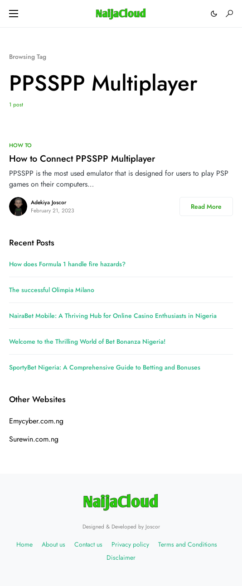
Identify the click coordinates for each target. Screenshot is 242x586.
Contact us (88, 544)
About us (53, 544)
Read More (206, 206)
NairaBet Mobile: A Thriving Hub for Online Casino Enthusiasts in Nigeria (113, 315)
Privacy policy (130, 544)
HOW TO (20, 145)
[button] (13, 13)
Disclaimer (121, 557)
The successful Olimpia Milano (51, 289)
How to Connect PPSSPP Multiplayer (82, 158)
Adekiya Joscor (48, 202)
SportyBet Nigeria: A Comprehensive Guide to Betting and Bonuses (104, 367)
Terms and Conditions (187, 544)
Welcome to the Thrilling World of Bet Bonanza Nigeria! (87, 341)
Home (24, 544)
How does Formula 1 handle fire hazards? (67, 264)
